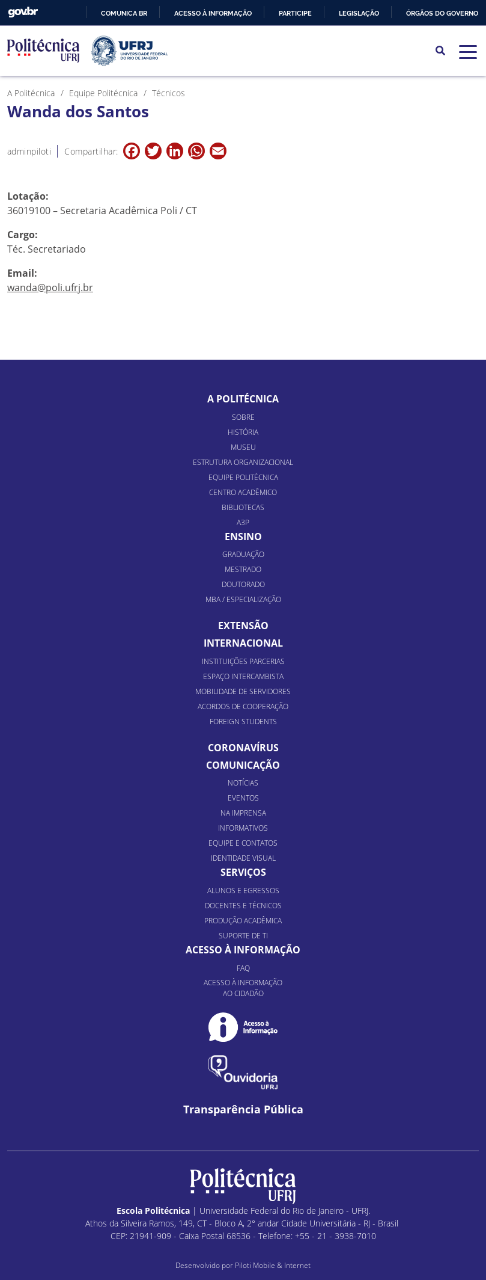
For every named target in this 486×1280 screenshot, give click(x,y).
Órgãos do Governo (442, 13)
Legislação (359, 13)
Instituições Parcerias (243, 661)
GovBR (23, 12)
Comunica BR (124, 13)
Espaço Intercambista (243, 676)
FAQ (243, 968)
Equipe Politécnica (243, 477)
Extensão (243, 625)
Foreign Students (243, 721)
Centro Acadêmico (243, 492)
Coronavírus (243, 747)
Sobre (243, 417)
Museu (243, 447)
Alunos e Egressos (243, 890)
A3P (243, 522)
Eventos (243, 798)
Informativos (243, 828)
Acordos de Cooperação (243, 706)
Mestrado (243, 569)
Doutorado (243, 584)
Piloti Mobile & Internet (273, 1265)
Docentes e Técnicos (243, 905)
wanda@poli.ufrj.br (50, 287)
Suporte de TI (243, 936)
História (243, 432)
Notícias (243, 783)
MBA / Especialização (243, 599)
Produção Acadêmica (243, 920)
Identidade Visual (243, 858)
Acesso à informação (213, 13)
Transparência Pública (243, 1109)
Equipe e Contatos (243, 843)
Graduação (243, 554)
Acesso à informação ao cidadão (243, 987)
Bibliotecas (243, 507)
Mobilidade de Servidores (243, 691)
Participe (295, 13)
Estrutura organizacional (243, 462)
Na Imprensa (243, 813)
